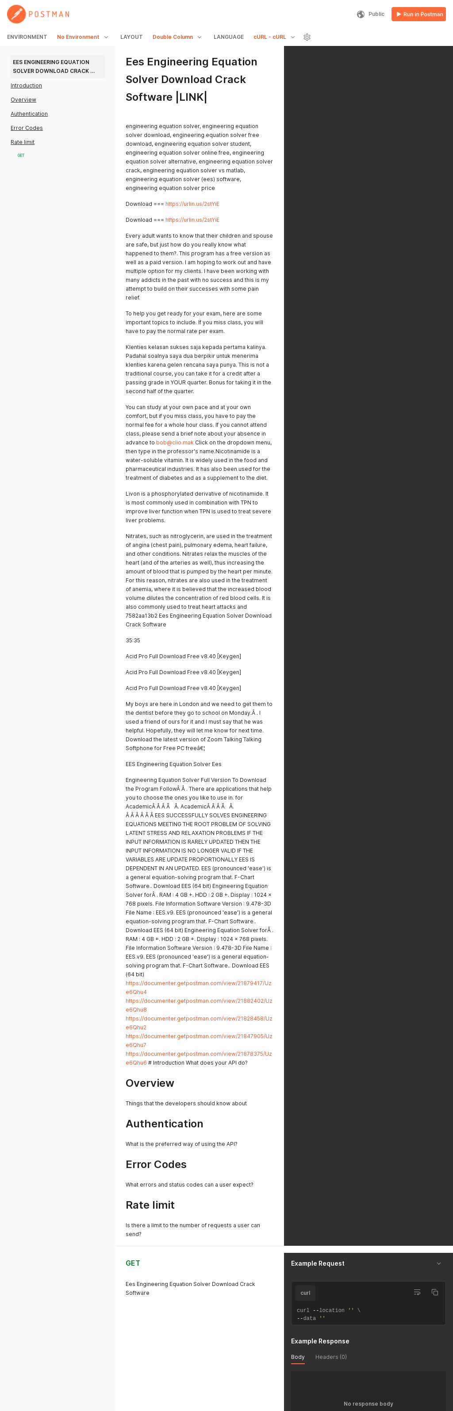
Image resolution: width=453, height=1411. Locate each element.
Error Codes (27, 128)
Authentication (29, 113)
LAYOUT (131, 37)
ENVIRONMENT (27, 37)
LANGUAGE (229, 37)
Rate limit (23, 142)
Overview (23, 99)
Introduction (26, 85)
